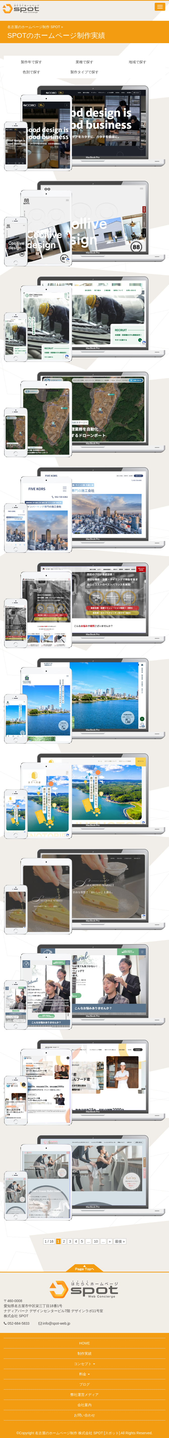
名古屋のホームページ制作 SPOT (33, 27)
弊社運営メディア (84, 1395)
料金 (84, 1374)
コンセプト (84, 1364)
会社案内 (84, 1405)
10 (96, 1241)
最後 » (120, 1241)
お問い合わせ (84, 1415)
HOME (84, 1343)
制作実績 (84, 1353)
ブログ (84, 1384)
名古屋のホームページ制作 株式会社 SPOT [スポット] (77, 1433)
